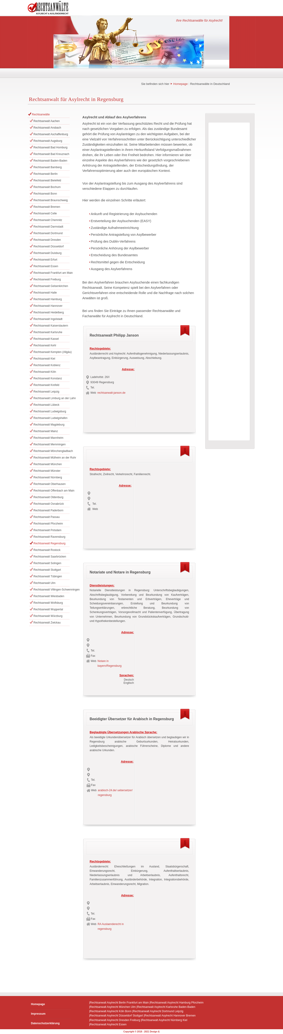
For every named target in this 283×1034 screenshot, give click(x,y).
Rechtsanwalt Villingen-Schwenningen (51, 589)
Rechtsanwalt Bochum (47, 187)
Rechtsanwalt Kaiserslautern (50, 325)
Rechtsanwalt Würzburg (47, 616)
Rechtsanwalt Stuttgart (47, 569)
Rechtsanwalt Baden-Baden (50, 160)
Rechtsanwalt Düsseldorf (48, 246)
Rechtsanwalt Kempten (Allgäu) (51, 352)
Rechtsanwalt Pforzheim (48, 523)
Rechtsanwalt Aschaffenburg (50, 134)
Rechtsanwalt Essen (45, 266)
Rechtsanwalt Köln (44, 371)
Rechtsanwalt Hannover (47, 305)
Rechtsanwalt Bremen (46, 206)
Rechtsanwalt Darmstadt (48, 226)
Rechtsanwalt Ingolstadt (47, 319)
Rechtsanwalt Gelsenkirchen (50, 286)
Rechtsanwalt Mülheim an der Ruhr (51, 457)
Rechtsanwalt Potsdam (47, 530)
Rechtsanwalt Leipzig (46, 391)
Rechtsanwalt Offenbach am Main (51, 490)
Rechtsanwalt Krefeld (46, 385)
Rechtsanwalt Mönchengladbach (51, 451)
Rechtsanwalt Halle (45, 292)
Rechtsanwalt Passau (46, 517)
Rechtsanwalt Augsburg (47, 140)
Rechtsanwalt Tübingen (47, 576)
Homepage (180, 84)
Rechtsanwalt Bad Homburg (50, 147)
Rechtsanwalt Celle (45, 213)
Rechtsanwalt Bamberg (47, 167)
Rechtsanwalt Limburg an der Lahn (51, 398)
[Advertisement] (165, 393)
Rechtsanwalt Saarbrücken (49, 556)
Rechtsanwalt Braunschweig (50, 200)
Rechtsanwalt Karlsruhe (47, 332)
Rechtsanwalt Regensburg (49, 543)
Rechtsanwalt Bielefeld (47, 180)
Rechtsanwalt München (47, 464)
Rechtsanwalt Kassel (46, 338)
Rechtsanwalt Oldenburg (48, 497)
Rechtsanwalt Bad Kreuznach (51, 154)
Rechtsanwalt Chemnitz (47, 220)
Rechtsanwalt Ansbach (47, 127)
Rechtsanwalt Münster (47, 470)
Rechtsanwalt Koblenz (47, 365)
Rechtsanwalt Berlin (45, 173)
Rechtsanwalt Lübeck (46, 404)
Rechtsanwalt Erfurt (45, 259)
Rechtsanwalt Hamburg (47, 299)
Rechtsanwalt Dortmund (48, 233)
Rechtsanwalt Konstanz (47, 378)
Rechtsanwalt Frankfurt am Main (51, 272)
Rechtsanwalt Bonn (45, 193)
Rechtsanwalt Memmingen (49, 444)
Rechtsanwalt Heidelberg (48, 312)
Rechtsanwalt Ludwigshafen (50, 418)
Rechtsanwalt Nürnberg (47, 477)
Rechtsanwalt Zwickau (47, 622)
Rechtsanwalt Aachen (46, 121)
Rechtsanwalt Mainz (45, 431)
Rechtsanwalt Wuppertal (48, 609)
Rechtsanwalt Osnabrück (48, 503)
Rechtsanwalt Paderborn (48, 510)
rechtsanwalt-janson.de (111, 392)
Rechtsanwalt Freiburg (47, 279)
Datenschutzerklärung (45, 1023)
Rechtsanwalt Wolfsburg (48, 602)
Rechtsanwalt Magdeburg (48, 424)
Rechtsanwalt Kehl (44, 345)
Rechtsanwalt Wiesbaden (48, 596)
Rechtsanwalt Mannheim (48, 437)
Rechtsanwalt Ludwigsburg (49, 411)
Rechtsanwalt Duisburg (47, 253)
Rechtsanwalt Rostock (47, 550)
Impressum (38, 1013)
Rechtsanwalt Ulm (44, 583)
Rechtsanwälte (41, 114)
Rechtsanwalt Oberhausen (49, 484)
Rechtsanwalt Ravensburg (49, 536)
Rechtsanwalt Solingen (47, 563)
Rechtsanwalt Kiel (44, 358)
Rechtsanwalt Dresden (47, 239)
